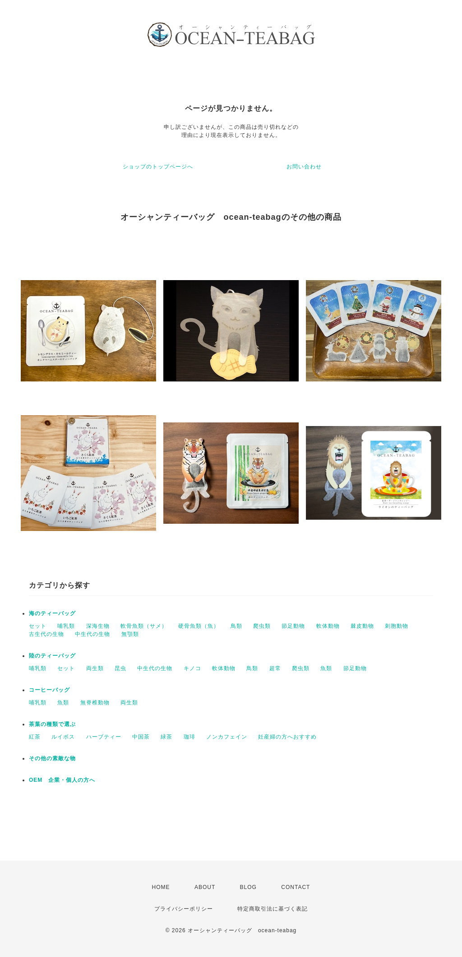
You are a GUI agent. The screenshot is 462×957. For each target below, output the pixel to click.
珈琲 (189, 737)
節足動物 (293, 626)
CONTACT (295, 887)
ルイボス (63, 737)
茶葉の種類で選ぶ (52, 724)
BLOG (248, 887)
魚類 (326, 668)
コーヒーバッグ (49, 690)
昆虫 (120, 668)
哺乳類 (66, 626)
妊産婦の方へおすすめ (287, 737)
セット (37, 626)
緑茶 (166, 737)
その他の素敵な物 (52, 758)
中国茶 (141, 737)
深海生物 (98, 626)
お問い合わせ (304, 166)
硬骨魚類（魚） (198, 626)
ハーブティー (103, 737)
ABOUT (204, 887)
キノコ (192, 668)
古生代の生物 (46, 634)
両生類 (95, 668)
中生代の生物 (92, 634)
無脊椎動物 (95, 702)
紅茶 (35, 737)
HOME (161, 887)
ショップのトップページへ (158, 166)
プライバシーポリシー (183, 909)
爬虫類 (262, 626)
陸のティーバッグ (52, 656)
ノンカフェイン (226, 737)
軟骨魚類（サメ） (143, 626)
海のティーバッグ (52, 613)
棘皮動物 (362, 626)
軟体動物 (328, 626)
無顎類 (130, 634)
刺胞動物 (396, 626)
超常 (275, 668)
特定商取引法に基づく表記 (272, 909)
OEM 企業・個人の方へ (62, 780)
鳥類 (236, 626)
